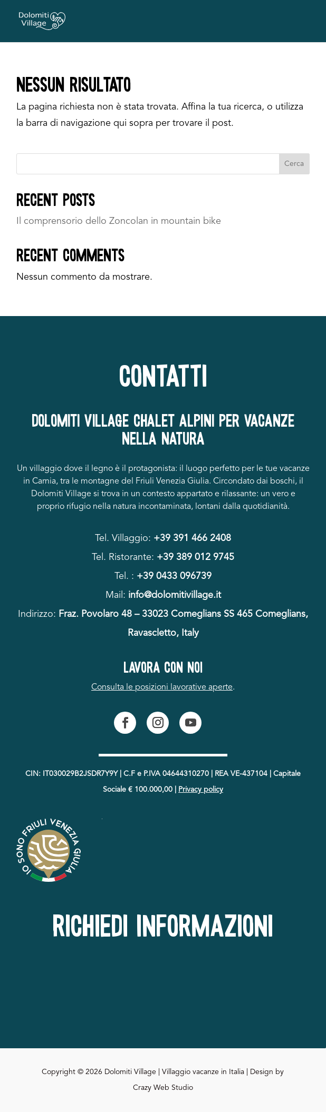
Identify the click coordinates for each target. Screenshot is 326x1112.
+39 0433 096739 (174, 576)
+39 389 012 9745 (195, 557)
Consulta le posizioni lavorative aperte (162, 687)
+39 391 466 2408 (192, 538)
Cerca (294, 164)
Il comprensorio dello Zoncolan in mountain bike (118, 221)
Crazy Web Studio (163, 1087)
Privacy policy (200, 789)
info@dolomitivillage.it (174, 595)
